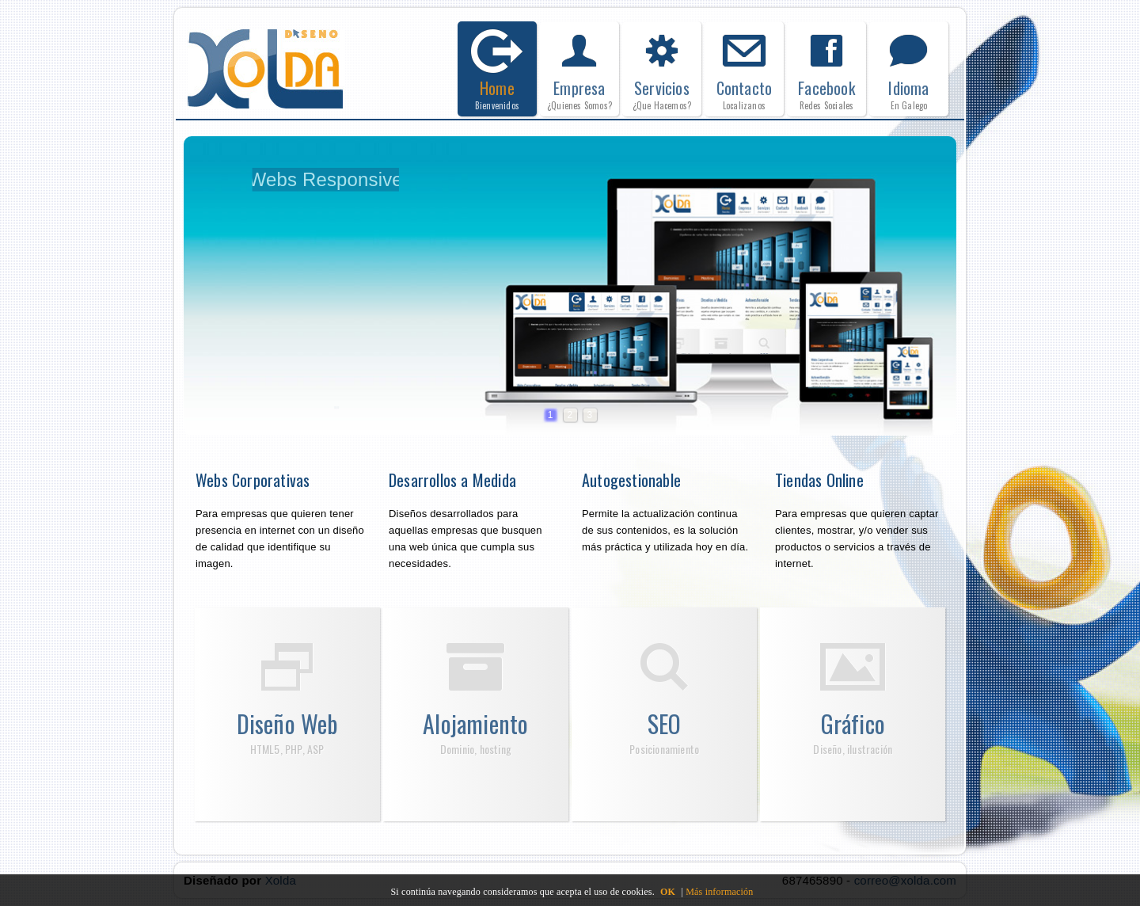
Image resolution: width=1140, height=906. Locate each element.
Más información (719, 891)
